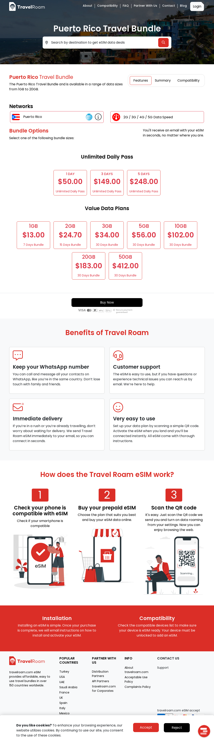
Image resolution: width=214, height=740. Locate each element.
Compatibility (107, 6)
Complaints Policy (138, 687)
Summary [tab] (163, 80)
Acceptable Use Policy (136, 679)
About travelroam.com (136, 670)
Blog (183, 6)
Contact (168, 6)
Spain (63, 703)
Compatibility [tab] (188, 80)
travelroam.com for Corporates (104, 688)
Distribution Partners (100, 673)
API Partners (100, 681)
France (64, 692)
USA (62, 677)
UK (61, 698)
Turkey (64, 671)
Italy (62, 708)
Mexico (64, 713)
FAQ (126, 6)
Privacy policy (172, 736)
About (87, 6)
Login (197, 6)
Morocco (65, 718)
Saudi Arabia (68, 687)
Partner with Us (145, 6)
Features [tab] (140, 80)
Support (163, 668)
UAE (62, 682)
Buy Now (107, 302)
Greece (64, 724)
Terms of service (194, 736)
